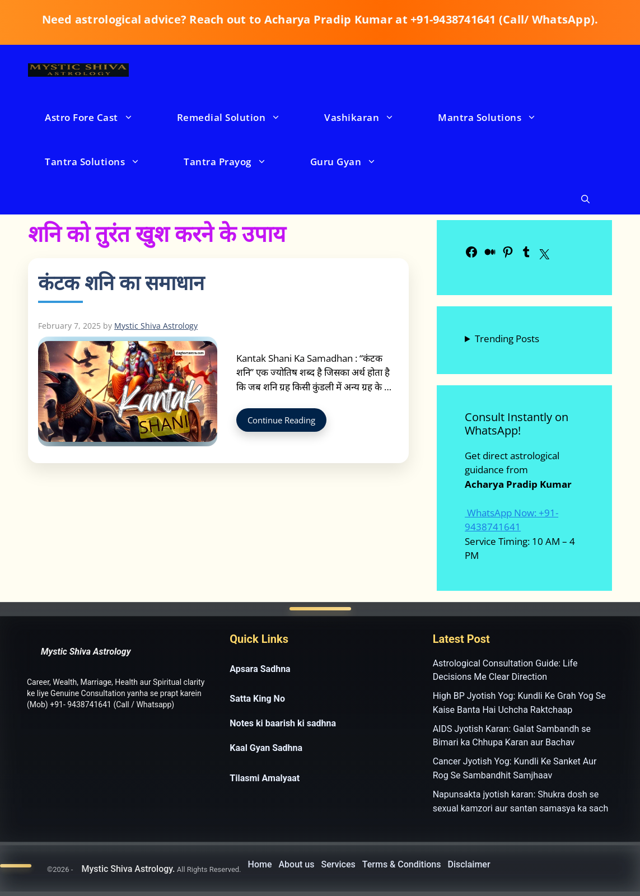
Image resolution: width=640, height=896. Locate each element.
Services (338, 864)
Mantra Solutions (498, 117)
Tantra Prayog (236, 161)
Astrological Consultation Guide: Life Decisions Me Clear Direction (505, 670)
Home (260, 864)
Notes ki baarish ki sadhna (283, 723)
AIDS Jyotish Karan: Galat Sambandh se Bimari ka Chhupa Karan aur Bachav (512, 736)
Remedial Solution (240, 117)
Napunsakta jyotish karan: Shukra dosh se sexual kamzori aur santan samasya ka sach (521, 801)
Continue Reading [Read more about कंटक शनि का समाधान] (281, 420)
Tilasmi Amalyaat (265, 778)
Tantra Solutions (103, 161)
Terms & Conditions (401, 864)
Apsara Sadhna (260, 669)
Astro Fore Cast (100, 117)
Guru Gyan (354, 161)
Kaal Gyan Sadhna (266, 748)
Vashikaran (370, 117)
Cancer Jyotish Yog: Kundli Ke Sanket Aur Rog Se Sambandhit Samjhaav (515, 768)
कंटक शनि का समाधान (121, 282)
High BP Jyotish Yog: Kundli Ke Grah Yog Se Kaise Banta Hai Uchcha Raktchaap (519, 702)
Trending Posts (507, 338)
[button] (585, 199)
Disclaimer (469, 864)
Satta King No (257, 698)
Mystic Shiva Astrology (86, 651)
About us (296, 864)
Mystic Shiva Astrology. (128, 869)
